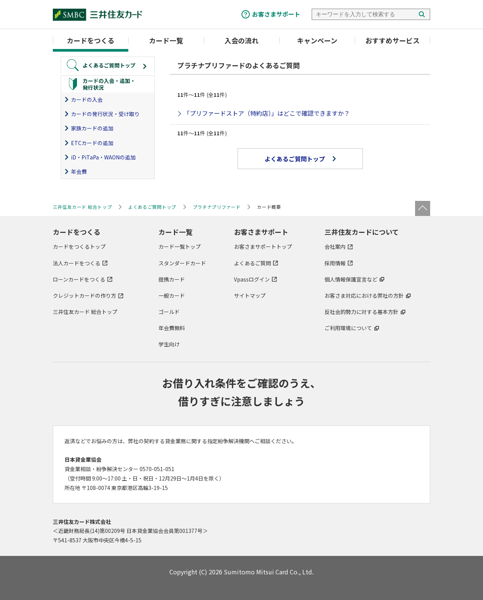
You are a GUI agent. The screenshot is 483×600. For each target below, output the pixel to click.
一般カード (171, 295)
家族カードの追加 (92, 128)
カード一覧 (166, 40)
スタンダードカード (182, 263)
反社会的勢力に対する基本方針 (361, 311)
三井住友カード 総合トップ (85, 311)
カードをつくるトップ (79, 246)
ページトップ (422, 208)
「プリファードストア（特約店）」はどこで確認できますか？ (267, 113)
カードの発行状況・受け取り (105, 114)
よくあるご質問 (252, 263)
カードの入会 (87, 99)
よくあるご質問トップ (300, 158)
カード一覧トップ (179, 246)
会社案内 (335, 246)
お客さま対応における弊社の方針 (364, 295)
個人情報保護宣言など (351, 279)
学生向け (169, 344)
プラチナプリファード (217, 207)
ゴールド (169, 311)
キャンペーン (317, 40)
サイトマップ (250, 295)
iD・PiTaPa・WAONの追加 (103, 157)
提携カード (171, 279)
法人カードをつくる (76, 263)
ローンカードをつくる (79, 279)
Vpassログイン (252, 279)
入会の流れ (241, 40)
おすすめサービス (392, 40)
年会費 (79, 171)
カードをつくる (90, 40)
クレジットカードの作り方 (84, 295)
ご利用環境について (348, 328)
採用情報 (335, 263)
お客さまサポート (276, 13)
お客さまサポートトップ (263, 246)
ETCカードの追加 (92, 143)
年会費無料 (171, 328)
